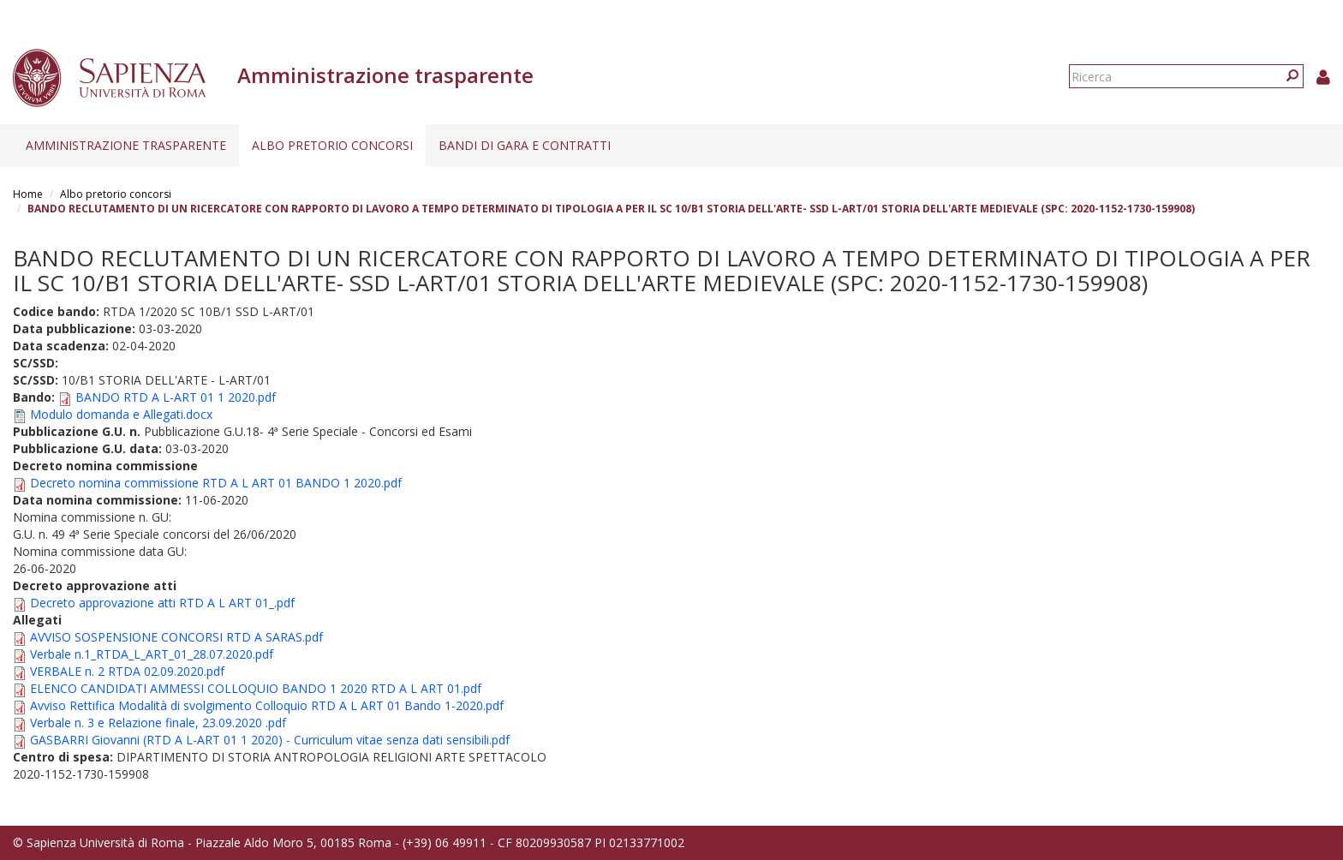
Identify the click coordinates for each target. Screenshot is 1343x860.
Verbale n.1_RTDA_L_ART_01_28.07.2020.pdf (151, 654)
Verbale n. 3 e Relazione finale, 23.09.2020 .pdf (158, 722)
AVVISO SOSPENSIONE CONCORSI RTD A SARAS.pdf (176, 637)
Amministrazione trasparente (126, 145)
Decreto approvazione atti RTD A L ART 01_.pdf (162, 602)
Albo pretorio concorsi (332, 145)
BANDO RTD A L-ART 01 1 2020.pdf (175, 397)
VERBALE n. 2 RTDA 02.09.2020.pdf (127, 671)
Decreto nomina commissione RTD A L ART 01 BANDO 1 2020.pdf (216, 483)
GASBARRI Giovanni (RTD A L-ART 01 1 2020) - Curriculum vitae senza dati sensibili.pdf (270, 740)
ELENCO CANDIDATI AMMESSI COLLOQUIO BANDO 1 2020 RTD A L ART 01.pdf (255, 688)
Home (28, 194)
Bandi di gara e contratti (525, 145)
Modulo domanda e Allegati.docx (121, 414)
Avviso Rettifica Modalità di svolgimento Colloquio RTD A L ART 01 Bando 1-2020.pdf (267, 705)
